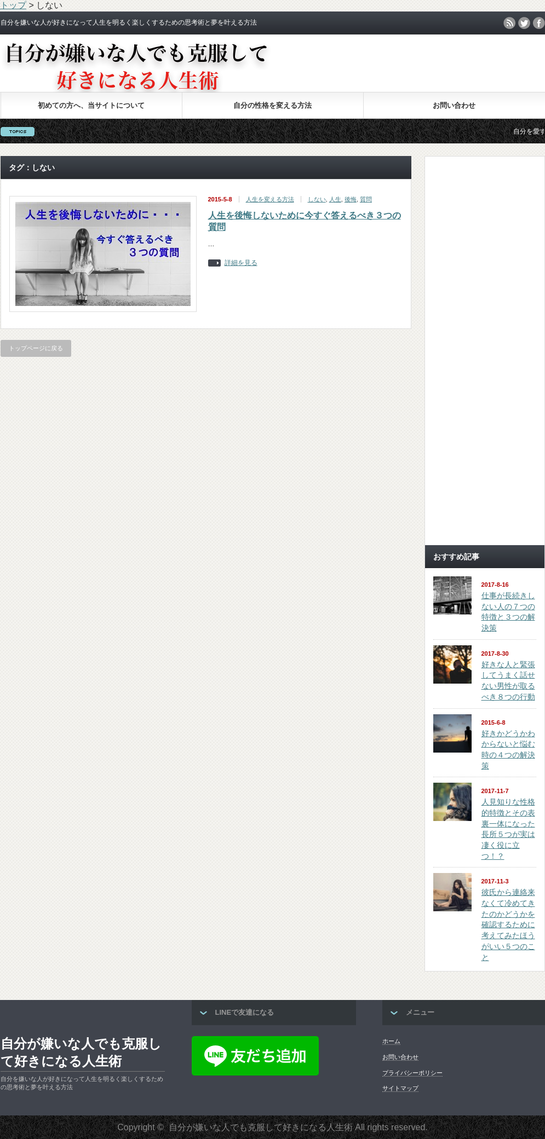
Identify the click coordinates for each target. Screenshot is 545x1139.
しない (317, 199)
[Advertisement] (484, 373)
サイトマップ (400, 1088)
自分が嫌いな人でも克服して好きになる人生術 (81, 1052)
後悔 (351, 199)
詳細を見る (241, 263)
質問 (366, 199)
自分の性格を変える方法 (272, 105)
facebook (539, 23)
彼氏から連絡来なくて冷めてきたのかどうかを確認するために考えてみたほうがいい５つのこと (508, 924)
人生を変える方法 (270, 199)
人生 (335, 199)
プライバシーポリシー (412, 1072)
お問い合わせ (454, 105)
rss (509, 23)
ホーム (391, 1041)
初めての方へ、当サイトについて (91, 105)
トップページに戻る (36, 348)
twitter (524, 23)
